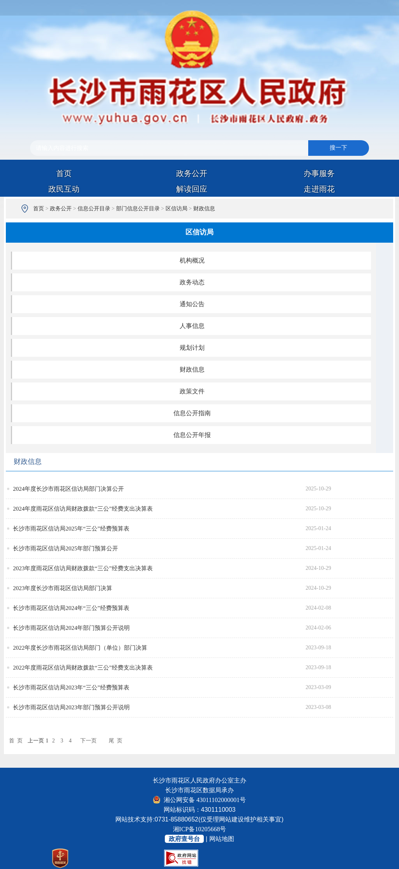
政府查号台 (184, 839)
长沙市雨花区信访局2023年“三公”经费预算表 (71, 687)
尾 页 (115, 741)
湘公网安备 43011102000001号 (199, 800)
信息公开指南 (192, 413)
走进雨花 (319, 189)
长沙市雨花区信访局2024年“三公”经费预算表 (71, 608)
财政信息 (204, 209)
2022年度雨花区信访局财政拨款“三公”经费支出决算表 (82, 668)
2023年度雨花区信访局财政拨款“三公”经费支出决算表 (82, 568)
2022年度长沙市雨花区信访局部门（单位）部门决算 (80, 648)
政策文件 (192, 391)
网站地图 (221, 839)
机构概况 (192, 260)
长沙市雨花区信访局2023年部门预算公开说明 (71, 707)
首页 (64, 173)
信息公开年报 (192, 435)
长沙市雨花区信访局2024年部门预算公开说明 (71, 628)
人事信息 (192, 326)
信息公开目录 (94, 209)
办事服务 (319, 173)
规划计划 (192, 347)
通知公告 (192, 304)
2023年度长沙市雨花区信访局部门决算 (62, 588)
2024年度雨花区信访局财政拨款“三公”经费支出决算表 (82, 509)
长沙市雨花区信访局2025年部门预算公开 (65, 548)
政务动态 (192, 282)
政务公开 (191, 173)
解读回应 (191, 189)
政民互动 (63, 189)
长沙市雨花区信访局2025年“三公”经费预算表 (71, 528)
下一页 (88, 741)
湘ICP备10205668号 (199, 829)
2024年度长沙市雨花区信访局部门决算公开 (68, 489)
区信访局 (176, 209)
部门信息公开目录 (138, 209)
